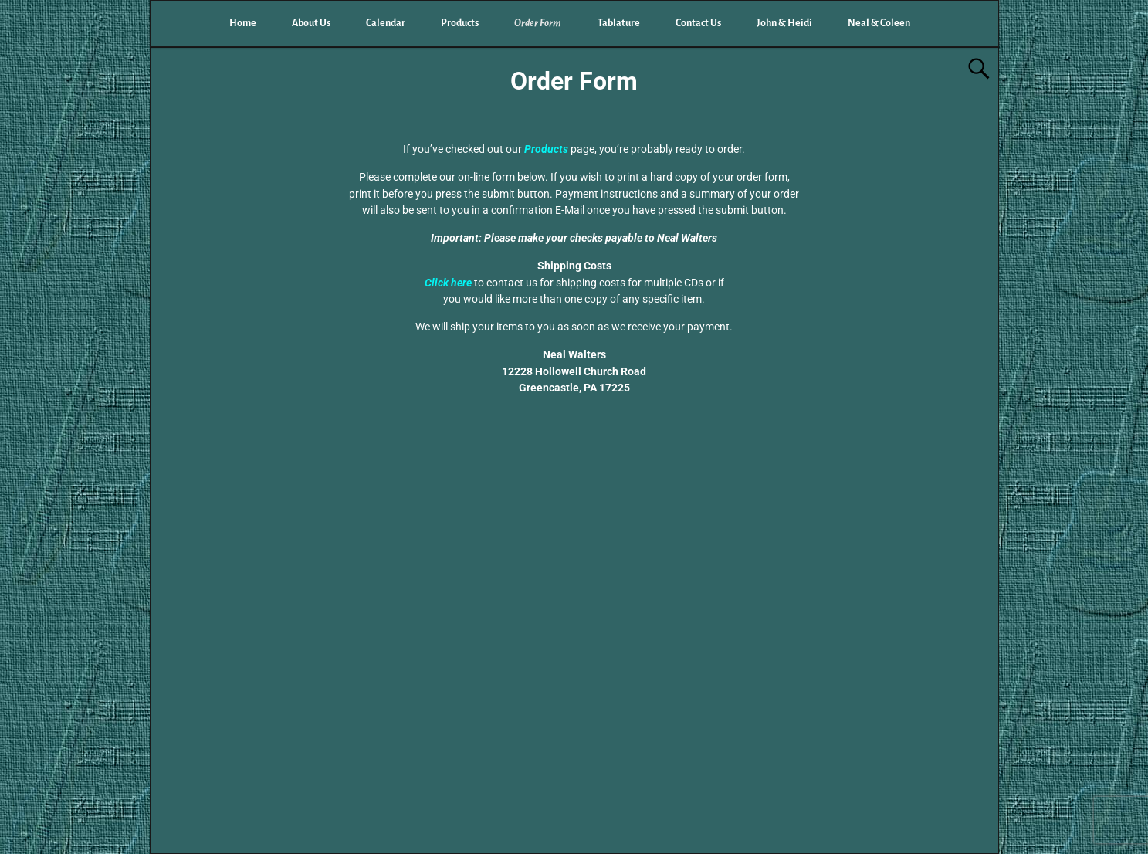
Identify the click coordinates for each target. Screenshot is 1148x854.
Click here (449, 282)
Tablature (619, 23)
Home (242, 23)
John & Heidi (784, 23)
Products (460, 23)
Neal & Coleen (879, 23)
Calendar (385, 23)
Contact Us (698, 23)
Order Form (537, 23)
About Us (311, 23)
